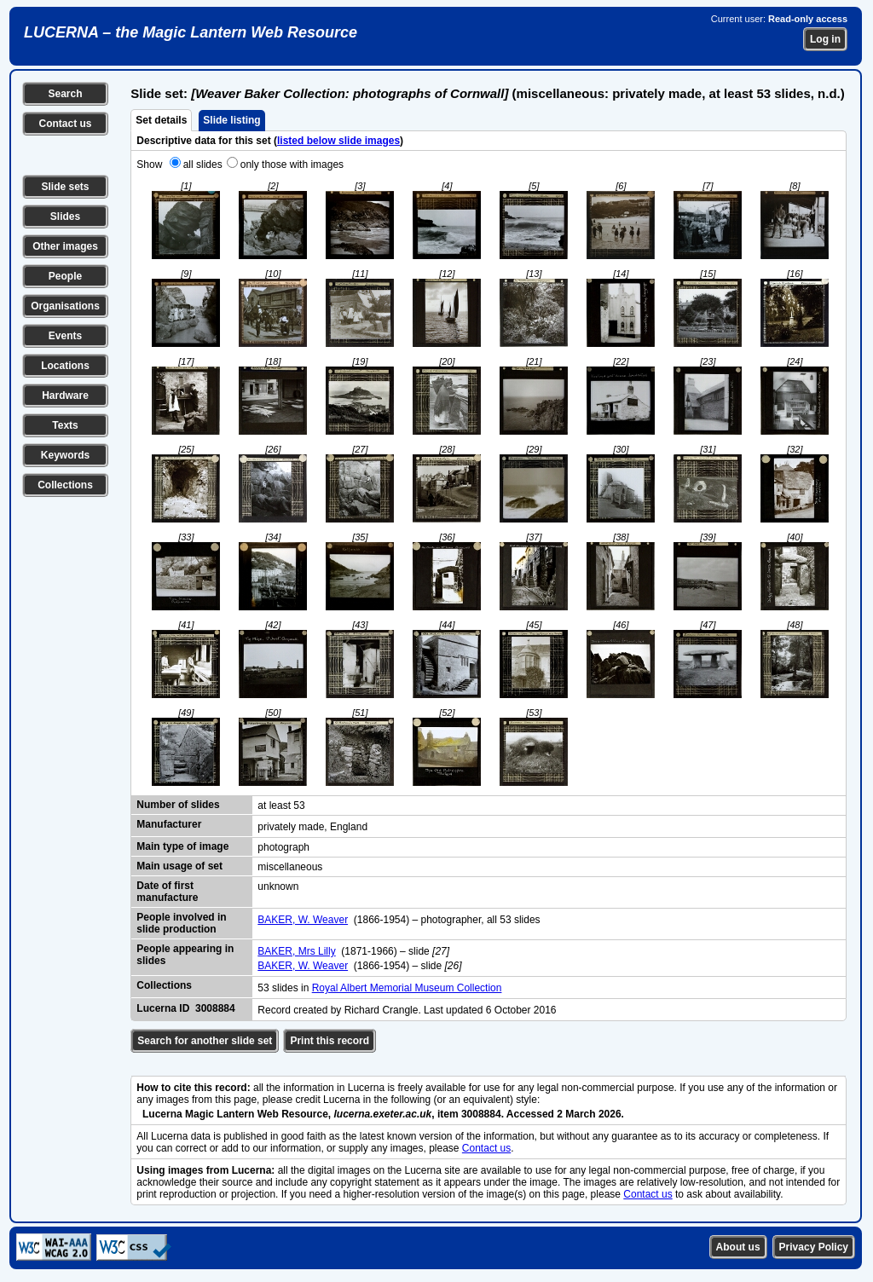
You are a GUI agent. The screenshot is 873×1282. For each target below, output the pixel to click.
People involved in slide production (181, 923)
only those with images (292, 164)
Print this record (329, 1041)
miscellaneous (289, 867)
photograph (283, 847)
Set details (161, 120)
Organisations (65, 306)
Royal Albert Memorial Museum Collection (407, 988)
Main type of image (182, 846)
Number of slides (177, 805)
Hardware (65, 395)
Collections (65, 485)
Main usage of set (179, 866)
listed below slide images (338, 141)
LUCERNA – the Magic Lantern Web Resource (190, 32)
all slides (203, 164)
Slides (65, 216)
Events (65, 336)
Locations (65, 366)
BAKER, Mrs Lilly (296, 951)
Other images (65, 246)
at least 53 (280, 805)
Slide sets (65, 187)
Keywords (65, 455)
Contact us (64, 124)
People (65, 276)
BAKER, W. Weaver (302, 920)
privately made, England (312, 827)
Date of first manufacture (167, 892)
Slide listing (231, 120)
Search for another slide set (204, 1041)
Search (65, 94)
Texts (65, 425)
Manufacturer (168, 824)
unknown (277, 886)
